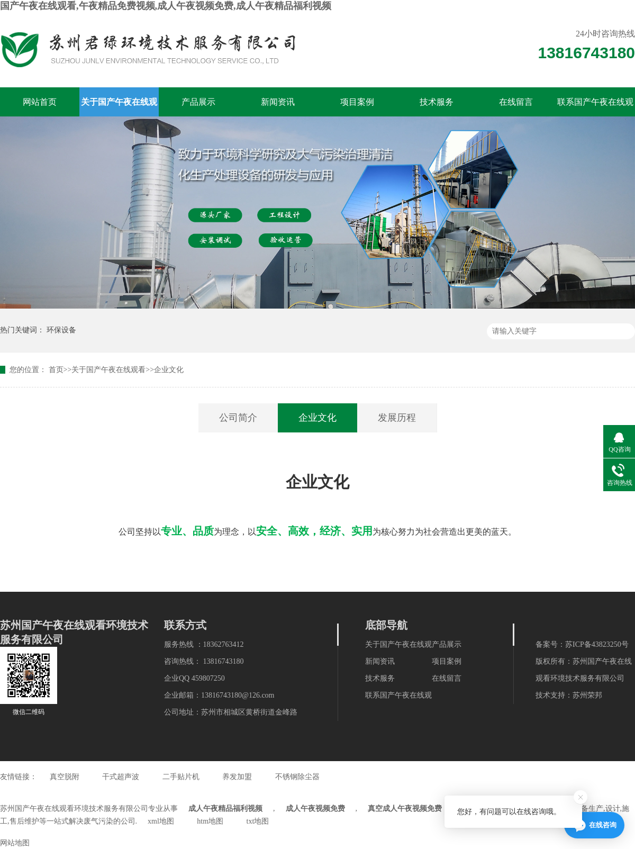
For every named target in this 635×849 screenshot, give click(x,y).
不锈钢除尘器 (297, 777)
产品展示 (198, 101)
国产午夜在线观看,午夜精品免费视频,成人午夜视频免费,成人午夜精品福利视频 (165, 6)
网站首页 (40, 101)
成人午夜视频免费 (315, 808)
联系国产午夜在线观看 (595, 106)
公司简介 (238, 417)
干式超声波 (120, 777)
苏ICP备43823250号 (597, 644)
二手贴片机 (180, 777)
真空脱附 (64, 777)
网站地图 (15, 843)
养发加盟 (237, 777)
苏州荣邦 (587, 695)
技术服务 (436, 101)
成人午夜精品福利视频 (225, 808)
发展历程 (397, 417)
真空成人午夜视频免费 (405, 808)
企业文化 (169, 370)
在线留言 (516, 101)
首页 (56, 370)
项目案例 (357, 101)
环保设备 (61, 330)
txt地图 (258, 821)
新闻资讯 (278, 101)
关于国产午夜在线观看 (119, 106)
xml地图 (161, 821)
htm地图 (210, 821)
